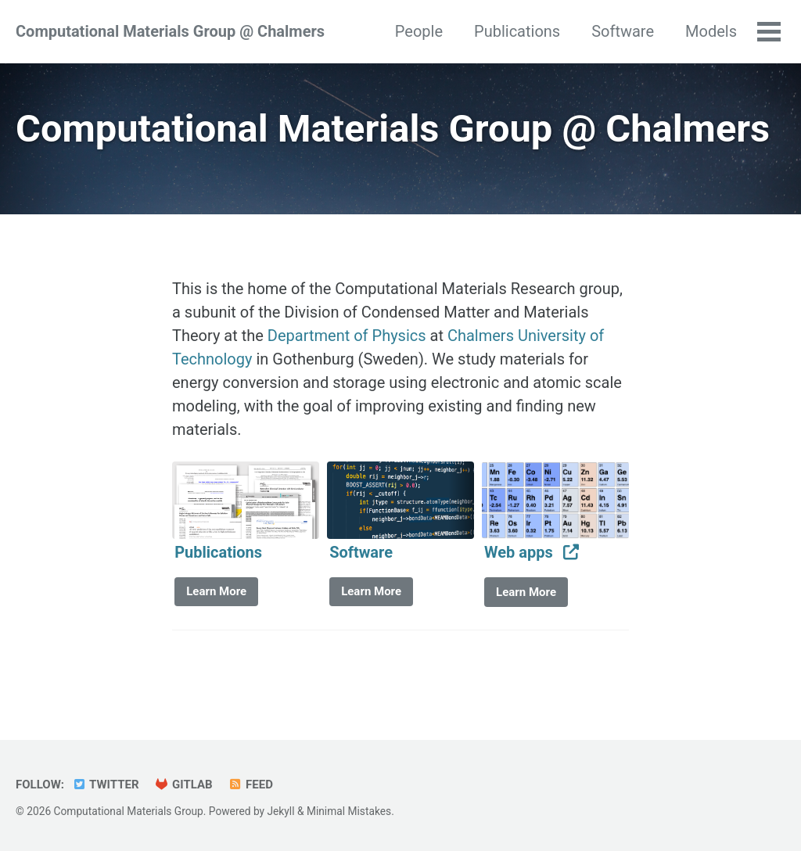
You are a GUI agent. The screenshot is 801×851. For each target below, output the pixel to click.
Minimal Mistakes (349, 811)
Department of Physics (347, 335)
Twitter (105, 784)
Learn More (216, 591)
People (419, 31)
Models (711, 31)
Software (622, 31)
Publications (517, 31)
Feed (250, 784)
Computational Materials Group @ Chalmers (170, 31)
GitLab (184, 784)
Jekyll (280, 811)
